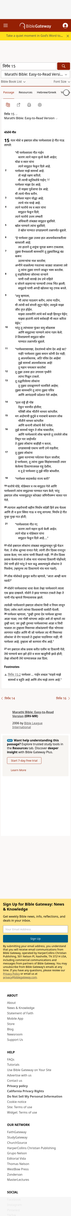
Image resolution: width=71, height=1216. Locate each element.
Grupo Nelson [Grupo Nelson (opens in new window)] (17, 1153)
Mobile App (15, 1018)
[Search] (63, 66)
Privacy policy (17, 1086)
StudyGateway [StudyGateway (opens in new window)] (17, 1137)
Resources (25, 92)
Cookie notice (17, 1102)
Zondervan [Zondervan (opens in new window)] (15, 1174)
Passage (8, 92)
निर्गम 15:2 (14, 674)
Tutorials (13, 1065)
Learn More (18, 770)
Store (11, 1024)
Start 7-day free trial (24, 760)
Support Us (15, 1040)
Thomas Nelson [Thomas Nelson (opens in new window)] (18, 1164)
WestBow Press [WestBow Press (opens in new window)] (18, 1169)
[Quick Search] (28, 66)
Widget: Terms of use (22, 1112)
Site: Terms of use (19, 1107)
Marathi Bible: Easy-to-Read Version (33, 714)
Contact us (14, 1080)
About (11, 1003)
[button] (65, 25)
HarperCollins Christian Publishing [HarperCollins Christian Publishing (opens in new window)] (31, 1148)
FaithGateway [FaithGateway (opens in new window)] (17, 1132)
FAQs (10, 1059)
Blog (10, 1029)
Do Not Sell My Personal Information (34, 1096)
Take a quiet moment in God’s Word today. (36, 36)
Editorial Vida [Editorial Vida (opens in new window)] (16, 1158)
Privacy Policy (11, 973)
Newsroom (15, 1034)
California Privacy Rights (25, 1091)
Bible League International (27, 725)
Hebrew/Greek (46, 92)
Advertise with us (19, 1075)
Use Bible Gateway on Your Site (29, 1070)
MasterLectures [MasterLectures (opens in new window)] (18, 1180)
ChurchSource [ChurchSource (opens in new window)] (17, 1143)
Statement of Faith (20, 1013)
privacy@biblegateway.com (20, 977)
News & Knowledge (21, 1008)
